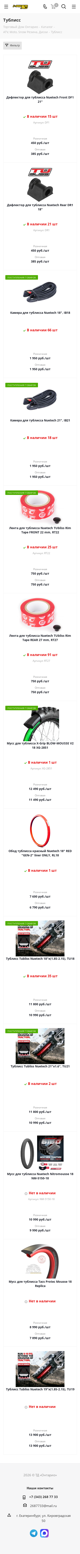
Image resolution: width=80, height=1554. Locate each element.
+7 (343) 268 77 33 (43, 1497)
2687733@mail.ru (43, 1506)
